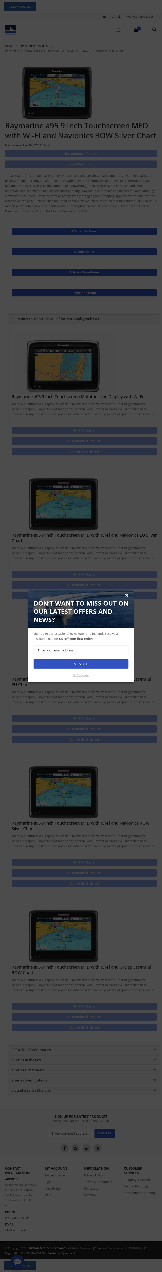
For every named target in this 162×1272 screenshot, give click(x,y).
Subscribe (81, 664)
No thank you (81, 675)
